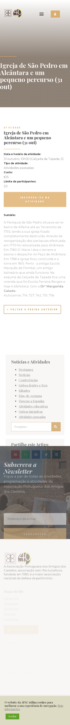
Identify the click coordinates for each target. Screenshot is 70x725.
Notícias (24, 422)
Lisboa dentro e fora (33, 432)
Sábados (24, 438)
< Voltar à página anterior (32, 309)
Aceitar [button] (12, 716)
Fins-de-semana (30, 443)
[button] (41, 14)
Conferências (28, 427)
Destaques (26, 417)
